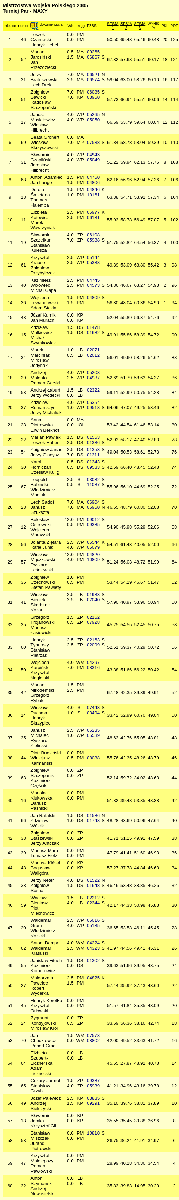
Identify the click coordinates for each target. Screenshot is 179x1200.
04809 (93, 297)
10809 (93, 559)
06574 (93, 79)
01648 (93, 885)
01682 (93, 332)
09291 (93, 1103)
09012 (93, 519)
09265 (93, 51)
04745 (93, 280)
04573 (93, 285)
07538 (93, 142)
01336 (93, 442)
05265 (93, 114)
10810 (93, 1133)
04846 (93, 189)
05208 (93, 372)
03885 (93, 1098)
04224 (93, 942)
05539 (93, 735)
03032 (93, 479)
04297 (93, 662)
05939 (93, 1085)
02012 (93, 355)
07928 (93, 622)
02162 (93, 617)
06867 (93, 57)
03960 (93, 97)
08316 (93, 667)
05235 (93, 730)
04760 (93, 177)
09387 (93, 1080)
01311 (93, 454)
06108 (93, 234)
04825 (93, 977)
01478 (93, 327)
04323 (93, 948)
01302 (93, 960)
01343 (93, 462)
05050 (93, 119)
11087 (93, 484)
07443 (93, 707)
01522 (93, 880)
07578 (93, 1035)
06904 (93, 502)
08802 (93, 1040)
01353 (93, 449)
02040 (93, 599)
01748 (93, 820)
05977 (93, 212)
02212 (93, 897)
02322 (93, 390)
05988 (93, 240)
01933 (93, 594)
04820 (93, 554)
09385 (93, 524)
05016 (93, 920)
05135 (93, 925)
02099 (93, 644)
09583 (93, 467)
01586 (93, 815)
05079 (93, 547)
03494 (93, 712)
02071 (93, 349)
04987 (93, 377)
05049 (93, 159)
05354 (93, 402)
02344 (93, 902)
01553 (93, 437)
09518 (93, 407)
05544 (93, 542)
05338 (93, 262)
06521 (93, 74)
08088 (93, 757)
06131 (93, 217)
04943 (93, 154)
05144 (93, 257)
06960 (93, 507)
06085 (93, 92)
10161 (93, 194)
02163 (93, 639)
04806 (93, 182)
